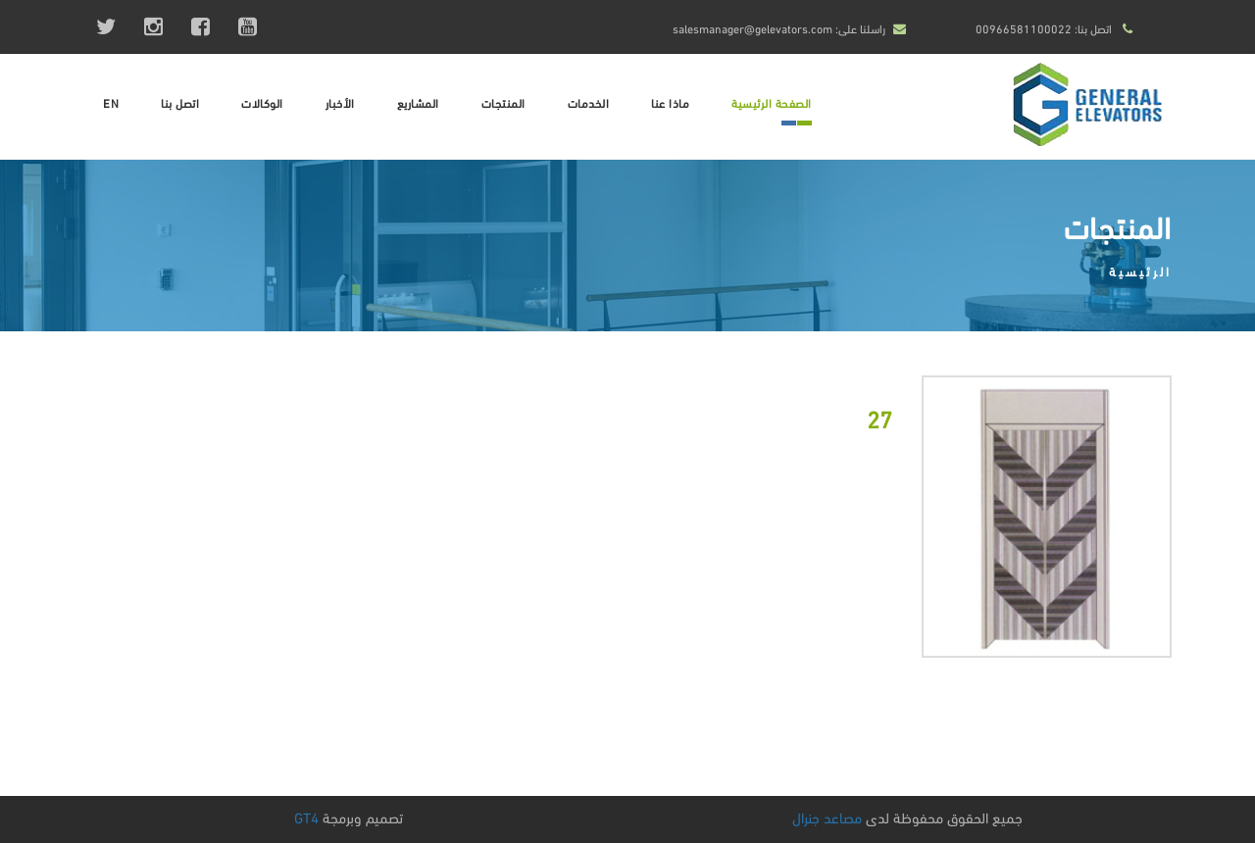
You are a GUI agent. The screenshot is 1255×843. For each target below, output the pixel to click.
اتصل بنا (180, 102)
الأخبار (340, 102)
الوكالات (262, 102)
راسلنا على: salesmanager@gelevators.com (779, 28)
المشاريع (418, 102)
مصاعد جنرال (827, 816)
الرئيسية (1140, 270)
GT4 (306, 816)
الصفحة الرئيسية (771, 102)
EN (111, 102)
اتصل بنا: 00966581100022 (1044, 28)
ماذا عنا (670, 102)
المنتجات (503, 102)
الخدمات (589, 102)
